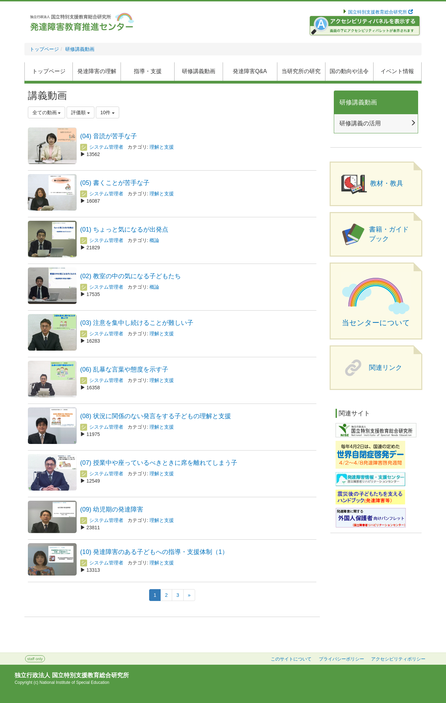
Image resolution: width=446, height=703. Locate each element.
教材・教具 (386, 183)
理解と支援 (161, 147)
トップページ (44, 49)
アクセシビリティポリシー (398, 659)
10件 (107, 112)
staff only (35, 659)
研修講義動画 (79, 49)
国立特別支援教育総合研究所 (380, 12)
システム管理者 (101, 147)
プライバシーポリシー (341, 659)
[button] (198, 71)
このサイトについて (291, 659)
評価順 (80, 112)
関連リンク (385, 367)
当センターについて (376, 323)
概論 (154, 240)
